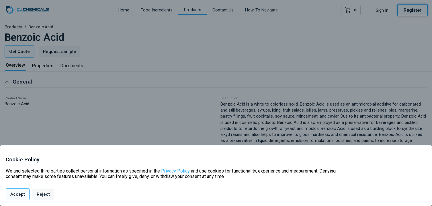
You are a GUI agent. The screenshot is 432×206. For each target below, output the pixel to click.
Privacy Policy (175, 171)
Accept (17, 194)
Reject (43, 194)
